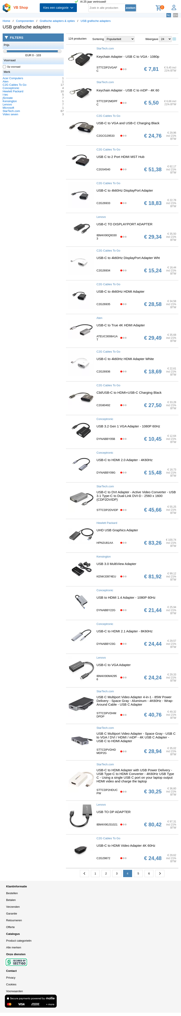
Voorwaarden (14, 991)
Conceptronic (11, 88)
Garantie (11, 913)
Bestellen (12, 893)
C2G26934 (103, 270)
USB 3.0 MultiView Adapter (116, 564)
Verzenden (13, 906)
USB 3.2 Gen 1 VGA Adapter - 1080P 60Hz (128, 426)
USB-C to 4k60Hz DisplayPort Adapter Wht (128, 258)
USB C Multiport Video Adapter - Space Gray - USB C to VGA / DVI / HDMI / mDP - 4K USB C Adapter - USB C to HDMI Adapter (136, 737)
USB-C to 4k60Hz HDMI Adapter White (125, 359)
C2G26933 (103, 203)
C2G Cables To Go (14, 84)
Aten (6, 81)
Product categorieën (18, 940)
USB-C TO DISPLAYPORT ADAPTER (124, 224)
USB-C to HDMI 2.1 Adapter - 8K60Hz (125, 631)
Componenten (25, 21)
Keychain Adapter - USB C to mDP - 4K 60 (128, 90)
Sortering (98, 39)
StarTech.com (11, 111)
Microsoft (8, 107)
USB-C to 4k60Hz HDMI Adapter (121, 291)
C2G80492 (103, 405)
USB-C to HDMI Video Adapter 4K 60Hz (126, 845)
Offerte (10, 927)
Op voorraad (11, 66)
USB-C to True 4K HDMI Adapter (121, 325)
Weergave (151, 39)
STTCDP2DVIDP (107, 510)
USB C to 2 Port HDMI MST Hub (120, 157)
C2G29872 (103, 858)
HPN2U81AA (105, 542)
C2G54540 (103, 169)
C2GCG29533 (105, 135)
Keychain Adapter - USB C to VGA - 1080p (128, 56)
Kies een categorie (58, 7)
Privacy (11, 977)
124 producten (77, 38)
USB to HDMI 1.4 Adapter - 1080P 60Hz (126, 597)
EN (176, 15)
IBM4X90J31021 (107, 824)
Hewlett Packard (13, 91)
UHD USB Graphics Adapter (117, 530)
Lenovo (7, 104)
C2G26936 (103, 371)
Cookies (11, 984)
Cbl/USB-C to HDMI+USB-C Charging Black (129, 392)
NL (169, 15)
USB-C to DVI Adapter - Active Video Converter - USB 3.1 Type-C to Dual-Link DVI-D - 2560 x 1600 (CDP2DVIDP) (136, 495)
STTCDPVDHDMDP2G (106, 751)
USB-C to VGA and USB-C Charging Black (128, 123)
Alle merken (13, 947)
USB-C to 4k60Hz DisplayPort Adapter (125, 190)
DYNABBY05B (106, 439)
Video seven (10, 114)
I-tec (5, 94)
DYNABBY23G (106, 643)
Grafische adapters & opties (57, 21)
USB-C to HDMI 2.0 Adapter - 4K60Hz (125, 460)
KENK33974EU (106, 576)
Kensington (10, 101)
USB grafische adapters (95, 21)
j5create (8, 98)
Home (6, 21)
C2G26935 (103, 304)
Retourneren (14, 920)
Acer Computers (13, 78)
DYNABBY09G (106, 472)
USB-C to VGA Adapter (114, 665)
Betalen (11, 900)
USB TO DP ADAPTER (114, 812)
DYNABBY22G (106, 610)
